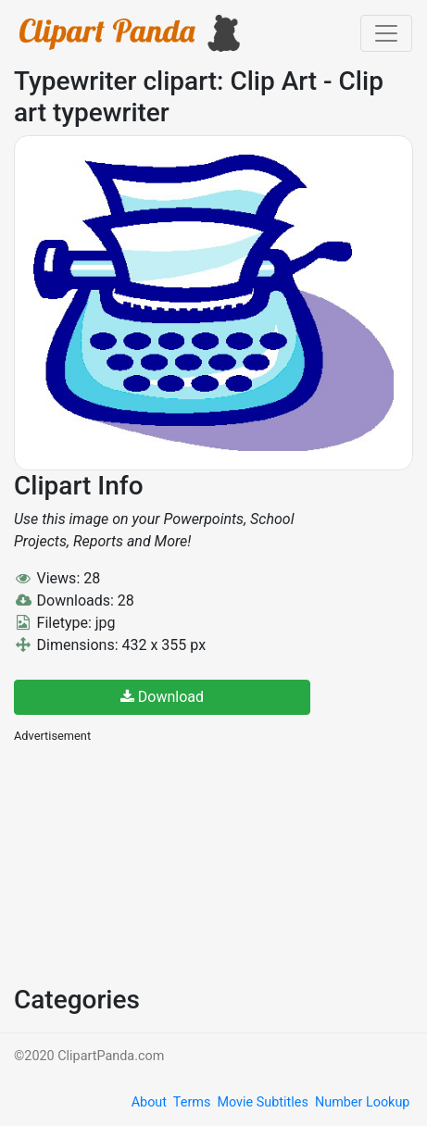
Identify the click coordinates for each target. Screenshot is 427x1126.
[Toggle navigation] (386, 33)
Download (162, 697)
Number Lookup (362, 1102)
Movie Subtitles (262, 1102)
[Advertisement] (153, 862)
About (149, 1102)
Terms (191, 1102)
